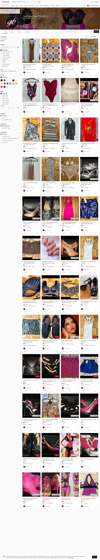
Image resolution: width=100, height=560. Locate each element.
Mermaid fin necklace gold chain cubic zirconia (49, 262)
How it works (82, 5)
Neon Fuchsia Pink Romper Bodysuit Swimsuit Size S (66, 499)
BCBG (3, 60)
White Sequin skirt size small (69, 104)
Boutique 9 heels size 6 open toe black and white (50, 380)
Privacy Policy (70, 557)
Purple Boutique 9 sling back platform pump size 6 (49, 459)
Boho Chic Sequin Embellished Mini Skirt (48, 65)
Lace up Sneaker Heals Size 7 (88, 458)
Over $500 (4, 104)
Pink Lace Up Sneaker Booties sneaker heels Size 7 (30, 499)
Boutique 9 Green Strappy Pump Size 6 (31, 459)
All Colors (4, 77)
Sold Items (4, 142)
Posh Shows (64, 5)
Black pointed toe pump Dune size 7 (30, 380)
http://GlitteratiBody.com (31, 26)
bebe (3, 62)
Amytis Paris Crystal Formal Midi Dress (49, 183)
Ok (94, 557)
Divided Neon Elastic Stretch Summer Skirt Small (69, 380)
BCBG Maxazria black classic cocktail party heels (88, 183)
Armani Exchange (6, 57)
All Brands (4, 50)
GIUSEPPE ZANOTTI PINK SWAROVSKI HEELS (68, 65)
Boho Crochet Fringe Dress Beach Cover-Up (29, 65)
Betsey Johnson (5, 64)
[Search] (28, 2)
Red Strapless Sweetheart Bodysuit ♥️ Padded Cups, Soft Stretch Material (50, 104)
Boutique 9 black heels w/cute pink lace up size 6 (30, 420)
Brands (52, 5)
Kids (21, 5)
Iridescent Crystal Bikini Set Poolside (88, 65)
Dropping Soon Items (7, 140)
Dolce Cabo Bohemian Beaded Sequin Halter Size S (50, 420)
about (90, 31)
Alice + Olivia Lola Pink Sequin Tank (30, 183)
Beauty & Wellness (44, 5)
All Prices (4, 93)
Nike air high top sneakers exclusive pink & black (87, 104)
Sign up (97, 2)
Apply (18, 107)
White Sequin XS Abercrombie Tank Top (88, 262)
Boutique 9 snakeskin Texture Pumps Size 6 (30, 223)
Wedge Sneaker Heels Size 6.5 (69, 419)
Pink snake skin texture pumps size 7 (88, 420)
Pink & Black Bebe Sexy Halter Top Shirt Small (88, 499)
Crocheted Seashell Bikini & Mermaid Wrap (68, 183)
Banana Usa (5, 59)
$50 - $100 (4, 98)
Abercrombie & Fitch (7, 51)
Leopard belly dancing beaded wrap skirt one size (69, 301)
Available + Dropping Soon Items (10, 138)
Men (17, 5)
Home (25, 5)
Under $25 (4, 95)
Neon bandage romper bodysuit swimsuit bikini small (68, 459)
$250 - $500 (5, 102)
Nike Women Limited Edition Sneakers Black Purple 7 (49, 341)
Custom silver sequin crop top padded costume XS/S (50, 301)
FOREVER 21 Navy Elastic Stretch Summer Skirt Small (87, 380)
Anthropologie (5, 55)
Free (3, 117)
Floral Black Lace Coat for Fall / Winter (69, 144)
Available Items (5, 136)
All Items (4, 115)
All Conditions (5, 126)
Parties (57, 5)
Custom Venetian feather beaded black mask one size (30, 301)
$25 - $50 (4, 97)
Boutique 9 (4, 66)
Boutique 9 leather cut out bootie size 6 (68, 262)
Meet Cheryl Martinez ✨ (68, 340)
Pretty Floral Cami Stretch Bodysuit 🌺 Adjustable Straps (30, 104)
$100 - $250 (5, 100)
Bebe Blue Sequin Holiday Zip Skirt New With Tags (87, 223)
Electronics (31, 5)
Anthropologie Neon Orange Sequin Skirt (88, 144)
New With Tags (5, 128)
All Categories (4, 39)
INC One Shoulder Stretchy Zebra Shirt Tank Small (30, 144)
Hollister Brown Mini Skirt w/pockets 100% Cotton (29, 262)
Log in (92, 2)
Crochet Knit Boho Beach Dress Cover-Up (50, 144)
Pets (37, 5)
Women (13, 5)
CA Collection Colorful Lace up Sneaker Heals (50, 499)
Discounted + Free (6, 119)
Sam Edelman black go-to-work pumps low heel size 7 (50, 223)
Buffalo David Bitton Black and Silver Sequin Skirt (30, 341)
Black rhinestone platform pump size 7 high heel (89, 301)
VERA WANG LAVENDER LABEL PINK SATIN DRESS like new (69, 223)
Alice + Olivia (5, 53)
